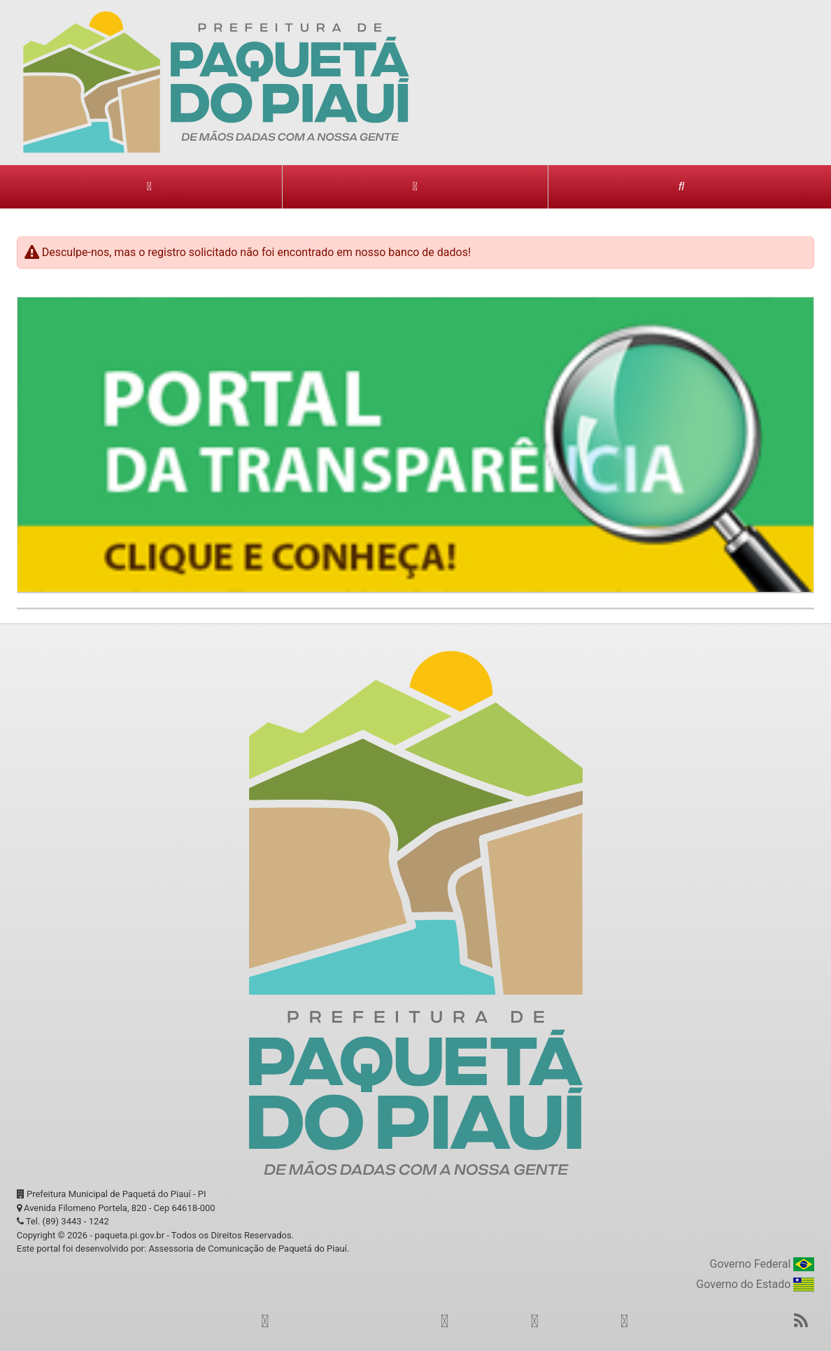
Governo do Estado (755, 1285)
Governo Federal (762, 1264)
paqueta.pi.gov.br (129, 1235)
